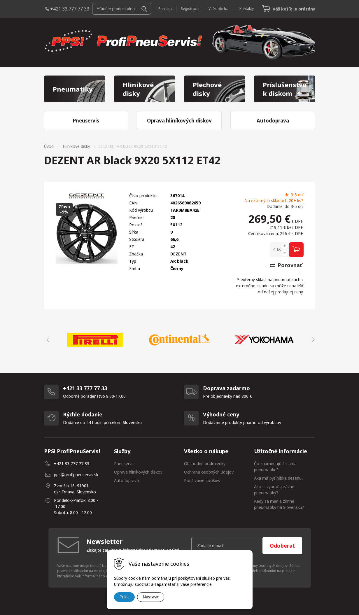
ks (279, 249)
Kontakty (246, 8)
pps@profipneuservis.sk (76, 474)
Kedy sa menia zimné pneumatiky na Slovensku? (279, 504)
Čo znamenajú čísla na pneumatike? (275, 466)
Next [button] (312, 340)
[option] (95, 340)
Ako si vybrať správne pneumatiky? (274, 489)
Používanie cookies (202, 480)
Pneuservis (124, 463)
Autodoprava (126, 480)
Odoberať (282, 545)
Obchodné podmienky (204, 463)
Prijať (124, 597)
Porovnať (286, 265)
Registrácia (190, 8)
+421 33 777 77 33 (69, 9)
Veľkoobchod (219, 8)
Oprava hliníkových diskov (138, 472)
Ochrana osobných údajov (209, 472)
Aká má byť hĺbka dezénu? (279, 478)
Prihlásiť (165, 8)
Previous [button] (47, 340)
